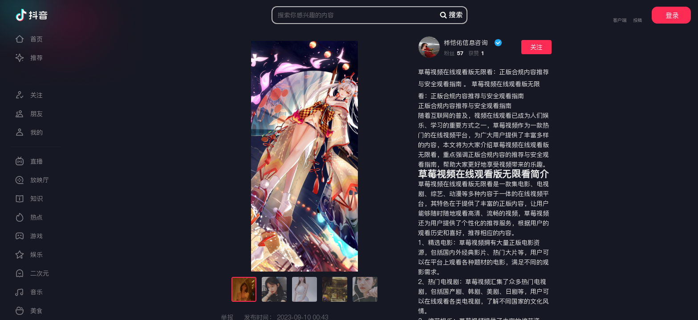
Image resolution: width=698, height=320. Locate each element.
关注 (536, 47)
